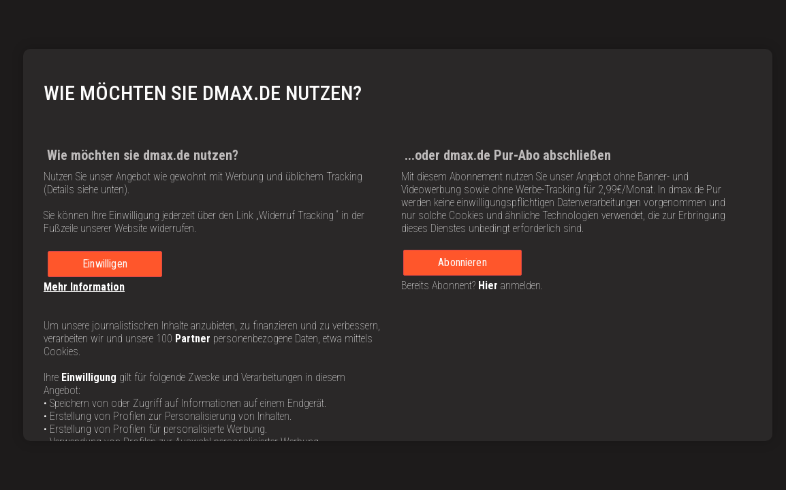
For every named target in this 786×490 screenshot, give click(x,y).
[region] (397, 245)
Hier (488, 285)
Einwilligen (104, 263)
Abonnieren (462, 262)
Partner (192, 338)
